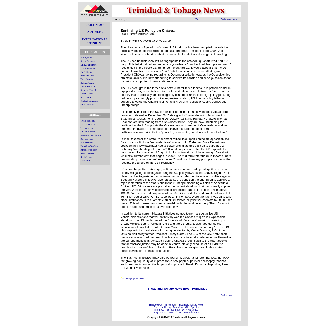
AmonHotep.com (89, 150)
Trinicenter (169, 305)
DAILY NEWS (94, 24)
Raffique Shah (87, 75)
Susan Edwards (88, 61)
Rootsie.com (87, 139)
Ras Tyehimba (87, 57)
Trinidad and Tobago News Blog (167, 288)
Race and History (162, 307)
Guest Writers (87, 104)
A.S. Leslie (86, 97)
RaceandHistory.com (91, 135)
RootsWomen (87, 142)
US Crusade (86, 160)
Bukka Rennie (87, 83)
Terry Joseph (87, 79)
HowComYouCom (89, 146)
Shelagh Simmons (89, 101)
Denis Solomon (88, 86)
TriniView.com (88, 124)
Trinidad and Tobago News (190, 305)
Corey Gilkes (87, 93)
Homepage (199, 288)
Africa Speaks (87, 153)
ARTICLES (95, 32)
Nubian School (88, 131)
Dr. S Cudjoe (87, 72)
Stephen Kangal (88, 90)
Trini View (178, 307)
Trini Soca (159, 310)
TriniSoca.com (88, 121)
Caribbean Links (229, 19)
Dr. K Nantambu (89, 65)
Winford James (88, 68)
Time (197, 19)
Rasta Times (86, 157)
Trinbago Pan (87, 128)
